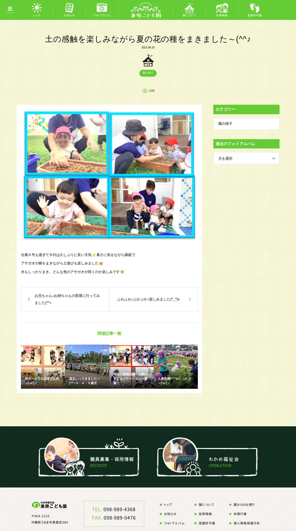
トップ (37, 15)
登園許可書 (254, 15)
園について (189, 15)
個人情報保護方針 (247, 523)
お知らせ (69, 15)
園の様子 (148, 72)
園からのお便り (244, 505)
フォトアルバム (102, 15)
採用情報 (222, 15)
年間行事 (240, 514)
